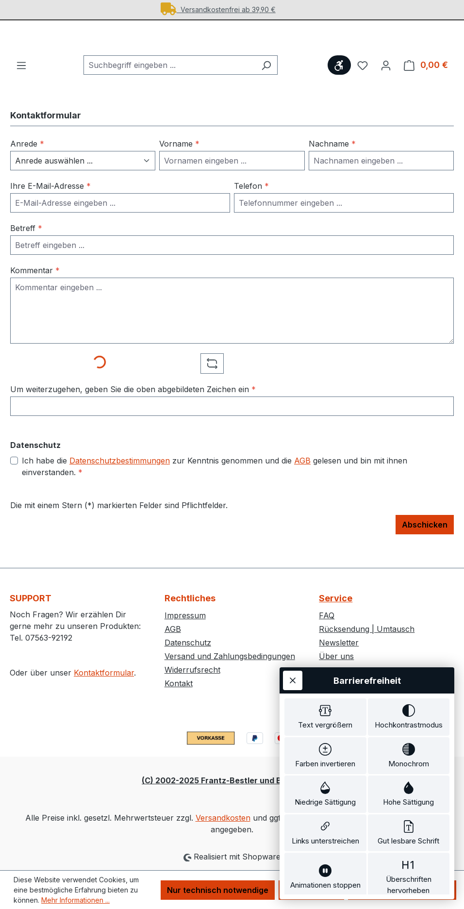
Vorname (179, 157)
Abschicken (424, 538)
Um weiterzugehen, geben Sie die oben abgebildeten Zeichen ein (133, 403)
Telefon (251, 199)
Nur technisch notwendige (217, 890)
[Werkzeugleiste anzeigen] (339, 78)
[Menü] (21, 78)
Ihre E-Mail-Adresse (50, 199)
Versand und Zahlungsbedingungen (230, 656)
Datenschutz (188, 642)
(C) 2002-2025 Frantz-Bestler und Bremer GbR (232, 780)
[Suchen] (266, 78)
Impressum (185, 615)
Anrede (27, 157)
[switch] (325, 611)
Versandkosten (223, 818)
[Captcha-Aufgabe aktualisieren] (212, 377)
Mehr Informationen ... (75, 900)
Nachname (332, 157)
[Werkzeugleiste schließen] (292, 572)
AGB (302, 474)
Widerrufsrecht (192, 670)
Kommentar (35, 284)
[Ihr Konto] (386, 78)
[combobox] (169, 78)
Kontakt (179, 683)
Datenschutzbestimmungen (119, 474)
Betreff (26, 242)
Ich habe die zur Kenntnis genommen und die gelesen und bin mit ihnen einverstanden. (214, 479)
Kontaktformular (104, 673)
